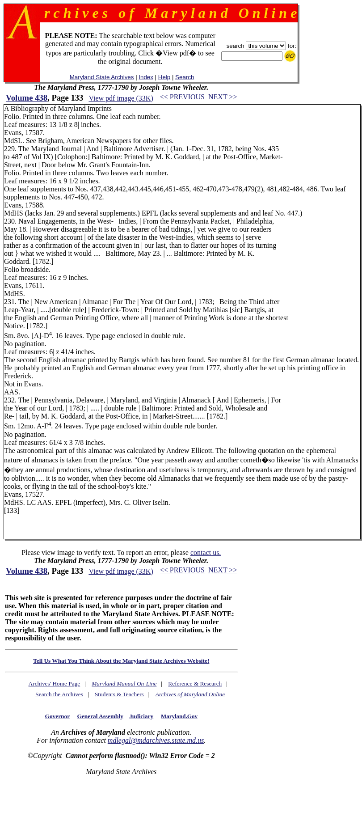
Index (146, 77)
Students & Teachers (119, 694)
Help (164, 77)
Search (184, 77)
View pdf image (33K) (120, 98)
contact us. (205, 552)
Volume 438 (26, 97)
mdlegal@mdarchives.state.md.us (156, 740)
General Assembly (100, 716)
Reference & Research (195, 683)
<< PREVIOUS (182, 97)
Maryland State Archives (102, 77)
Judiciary (141, 716)
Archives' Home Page (54, 683)
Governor (57, 716)
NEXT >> (222, 97)
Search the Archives (59, 694)
